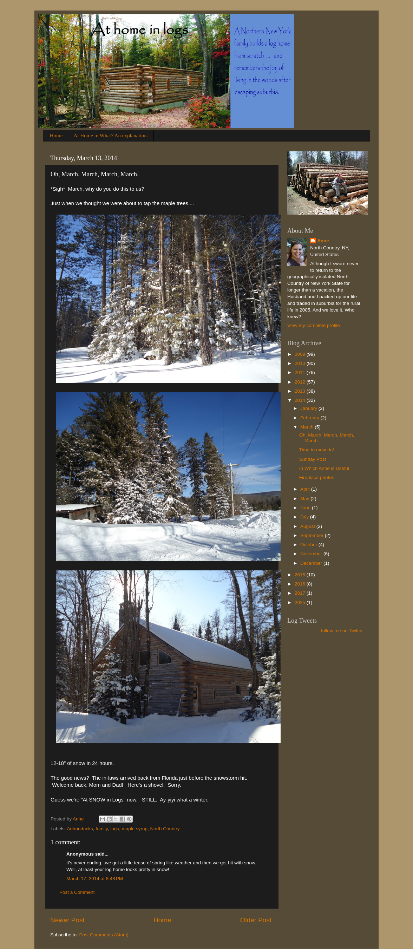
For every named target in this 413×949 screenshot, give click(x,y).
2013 (301, 391)
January (309, 408)
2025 (301, 602)
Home (56, 135)
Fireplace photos (316, 477)
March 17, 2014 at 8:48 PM (94, 878)
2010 (301, 363)
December (311, 563)
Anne (323, 240)
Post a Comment (77, 892)
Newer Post (67, 920)
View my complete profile (313, 325)
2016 (301, 584)
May (305, 498)
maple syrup (135, 828)
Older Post (255, 920)
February (310, 417)
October (309, 544)
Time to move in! (316, 449)
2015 (301, 574)
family (101, 828)
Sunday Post (312, 459)
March (307, 427)
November (311, 553)
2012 (301, 382)
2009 (301, 354)
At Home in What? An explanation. (110, 135)
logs (114, 828)
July (305, 516)
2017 (301, 593)
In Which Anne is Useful (324, 468)
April (305, 489)
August (308, 526)
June (306, 507)
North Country (164, 828)
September (312, 535)
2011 (301, 372)
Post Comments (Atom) (104, 934)
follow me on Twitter (342, 630)
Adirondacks (80, 828)
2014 (301, 400)
